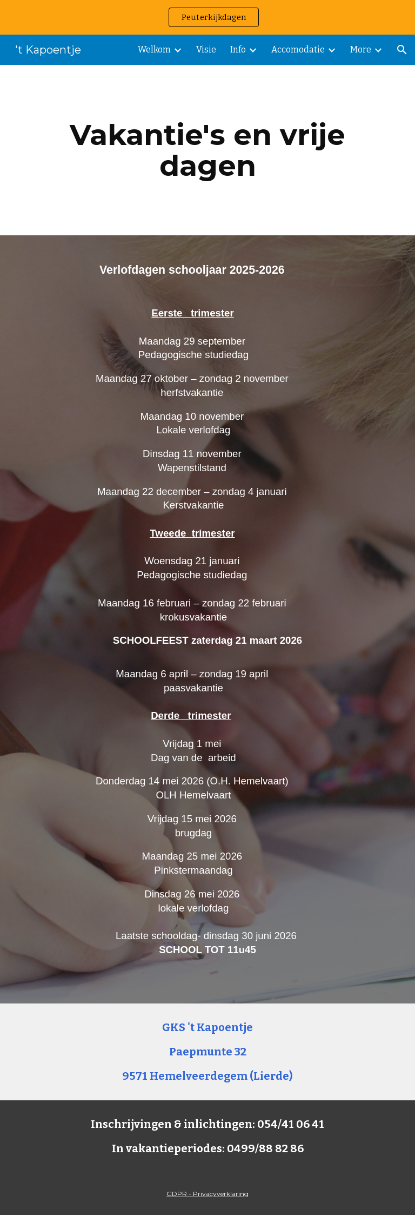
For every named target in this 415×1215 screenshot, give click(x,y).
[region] (207, 17)
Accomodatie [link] (298, 49)
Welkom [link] (154, 49)
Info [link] (238, 49)
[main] (207, 150)
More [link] (360, 49)
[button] (402, 50)
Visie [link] (206, 49)
